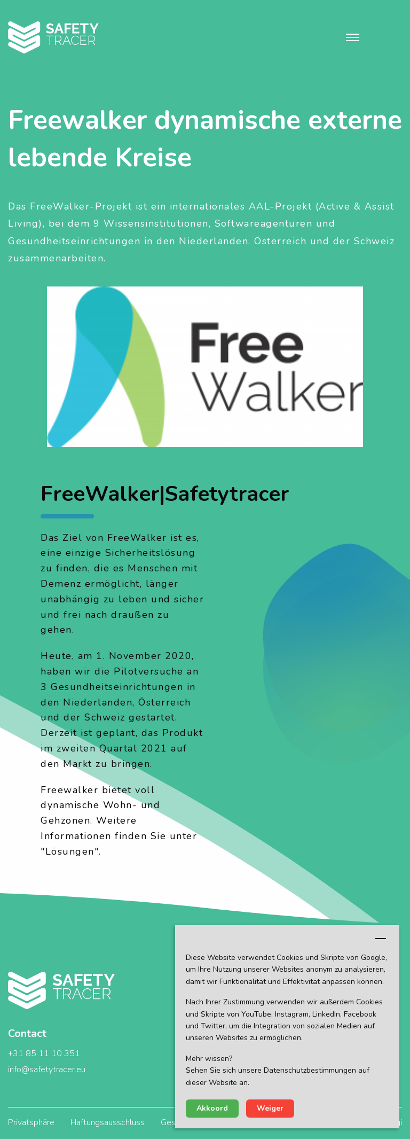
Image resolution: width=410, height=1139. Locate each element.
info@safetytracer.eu (46, 1069)
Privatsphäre (31, 1122)
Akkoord (212, 1108)
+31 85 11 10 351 (44, 1053)
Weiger (270, 1108)
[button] (352, 37)
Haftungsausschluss (107, 1122)
